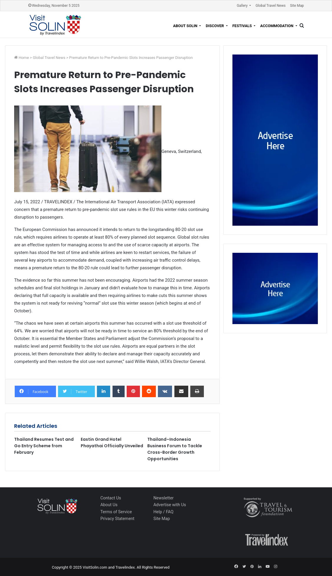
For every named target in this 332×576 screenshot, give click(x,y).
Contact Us (110, 498)
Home (24, 57)
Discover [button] (215, 26)
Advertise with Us (169, 504)
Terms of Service (116, 511)
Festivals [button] (242, 26)
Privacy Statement (117, 518)
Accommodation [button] (277, 26)
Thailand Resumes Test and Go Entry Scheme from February (44, 445)
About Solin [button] (185, 26)
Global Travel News (270, 6)
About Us (109, 504)
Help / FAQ (163, 511)
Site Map (297, 6)
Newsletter (163, 498)
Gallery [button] (243, 6)
